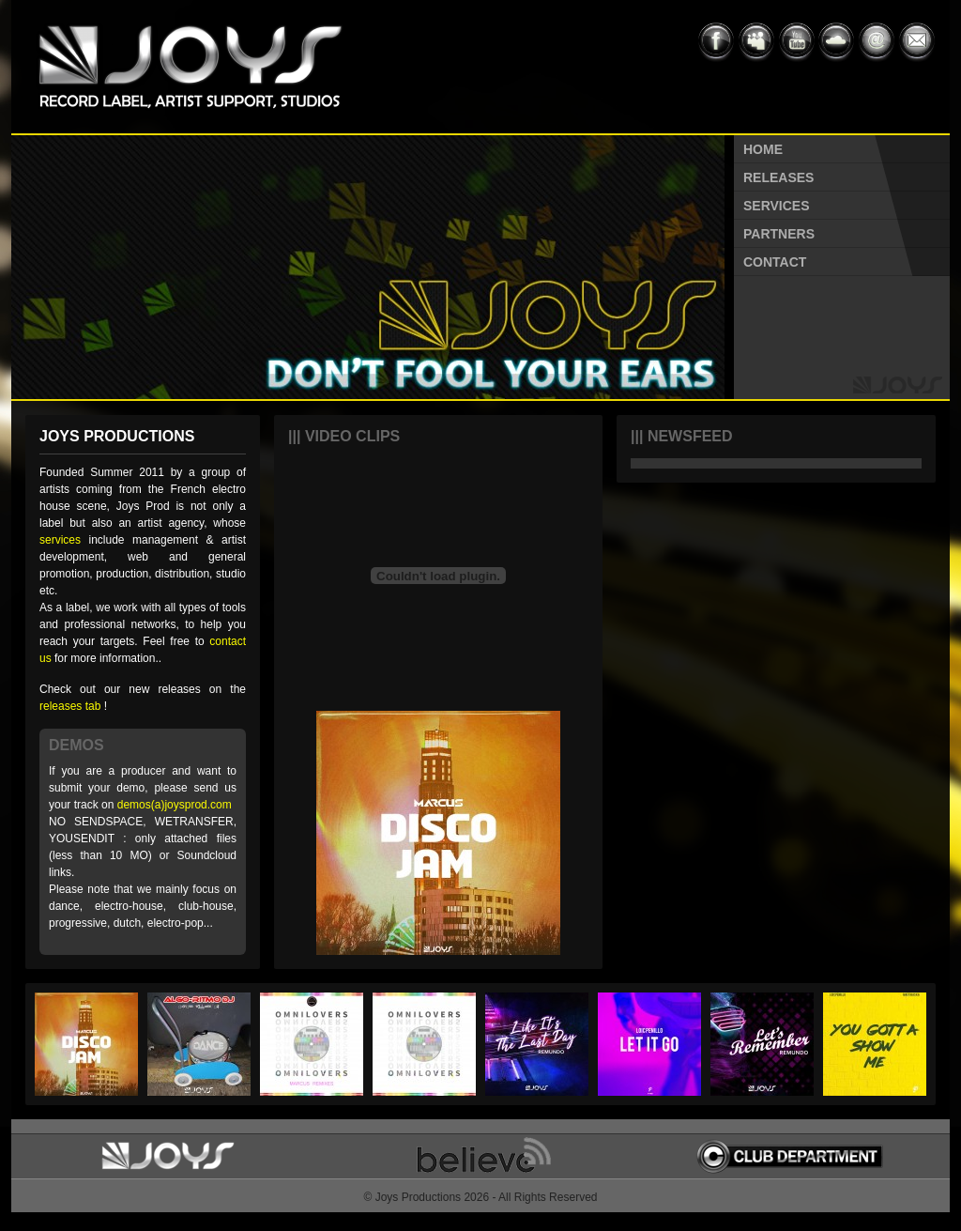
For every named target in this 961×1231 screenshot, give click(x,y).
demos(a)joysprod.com (174, 804)
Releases (778, 177)
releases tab (69, 706)
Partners (779, 233)
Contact (774, 261)
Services (776, 205)
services (60, 539)
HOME (763, 149)
